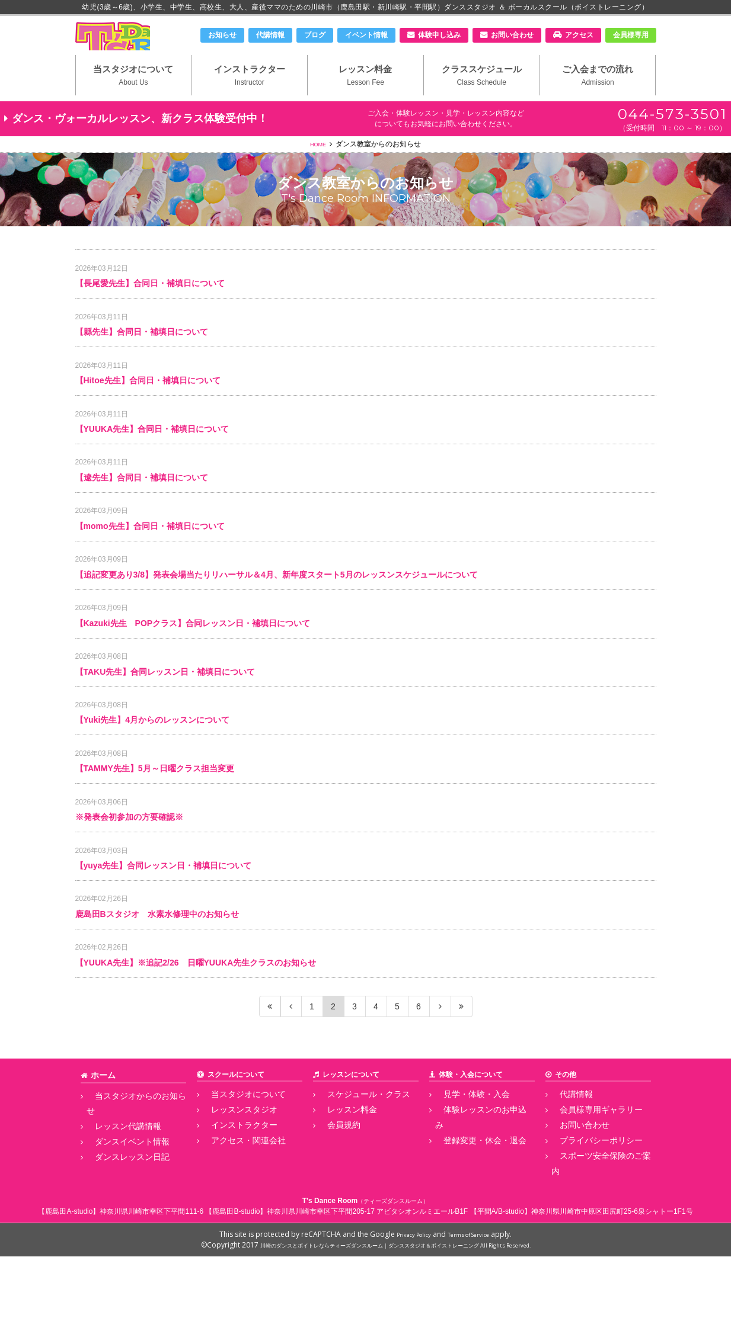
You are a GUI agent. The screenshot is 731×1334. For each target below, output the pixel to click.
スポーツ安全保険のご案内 (594, 1250)
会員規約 (333, 1223)
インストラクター (249, 95)
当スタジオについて (133, 95)
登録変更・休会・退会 (470, 1223)
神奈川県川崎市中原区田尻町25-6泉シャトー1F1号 (612, 1289)
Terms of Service (474, 1312)
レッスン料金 (365, 95)
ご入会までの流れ (598, 95)
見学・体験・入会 (463, 1197)
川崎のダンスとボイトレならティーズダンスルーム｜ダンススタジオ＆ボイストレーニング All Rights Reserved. (395, 1322)
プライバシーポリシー (587, 1236)
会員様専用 (631, 35)
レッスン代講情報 (115, 1210)
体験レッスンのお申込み (474, 1210)
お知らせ (222, 35)
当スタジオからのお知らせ (129, 1197)
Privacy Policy (406, 1312)
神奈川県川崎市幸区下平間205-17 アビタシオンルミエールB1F (367, 1289)
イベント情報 (366, 35)
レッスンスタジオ (231, 1210)
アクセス (579, 35)
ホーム (101, 1177)
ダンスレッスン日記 (119, 1236)
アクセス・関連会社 (235, 1236)
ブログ (314, 35)
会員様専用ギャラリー (587, 1210)
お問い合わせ (512, 35)
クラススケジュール (482, 95)
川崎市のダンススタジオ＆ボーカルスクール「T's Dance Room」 (137, 45)
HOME (318, 166)
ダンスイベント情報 (119, 1223)
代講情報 (270, 35)
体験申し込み (439, 35)
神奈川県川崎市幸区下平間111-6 (151, 1289)
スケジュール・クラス (354, 1197)
